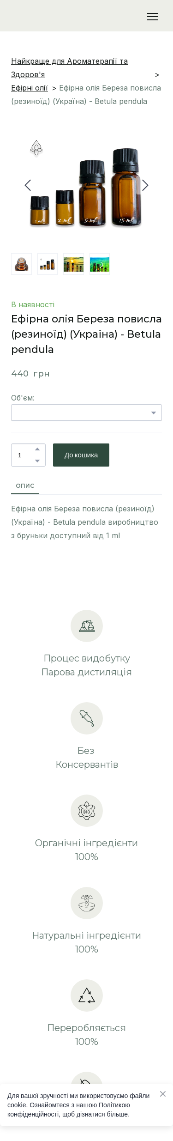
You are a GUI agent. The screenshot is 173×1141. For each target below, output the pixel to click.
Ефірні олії (29, 87)
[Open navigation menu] (152, 16)
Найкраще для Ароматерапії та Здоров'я (69, 67)
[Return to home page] (59, 16)
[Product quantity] (26, 455)
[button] (37, 449)
